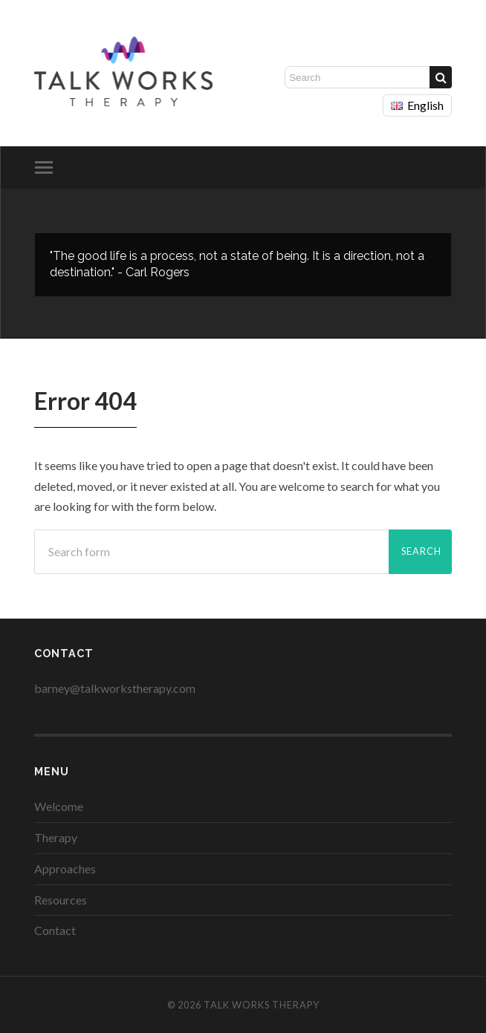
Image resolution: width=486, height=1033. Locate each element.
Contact (55, 930)
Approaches (65, 868)
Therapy (55, 837)
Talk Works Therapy (262, 1005)
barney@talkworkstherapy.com (114, 688)
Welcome (58, 806)
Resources (60, 900)
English (417, 105)
